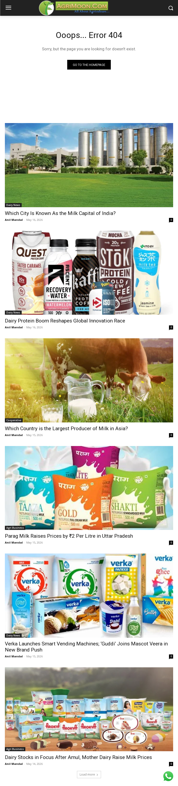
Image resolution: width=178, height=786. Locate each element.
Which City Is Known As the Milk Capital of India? (60, 213)
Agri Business (15, 527)
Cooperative (13, 420)
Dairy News (13, 205)
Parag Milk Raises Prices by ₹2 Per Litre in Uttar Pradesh (69, 536)
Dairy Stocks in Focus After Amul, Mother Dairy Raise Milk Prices (78, 757)
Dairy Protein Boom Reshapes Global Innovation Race (65, 321)
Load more (89, 774)
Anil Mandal (14, 220)
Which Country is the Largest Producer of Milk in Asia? (66, 428)
